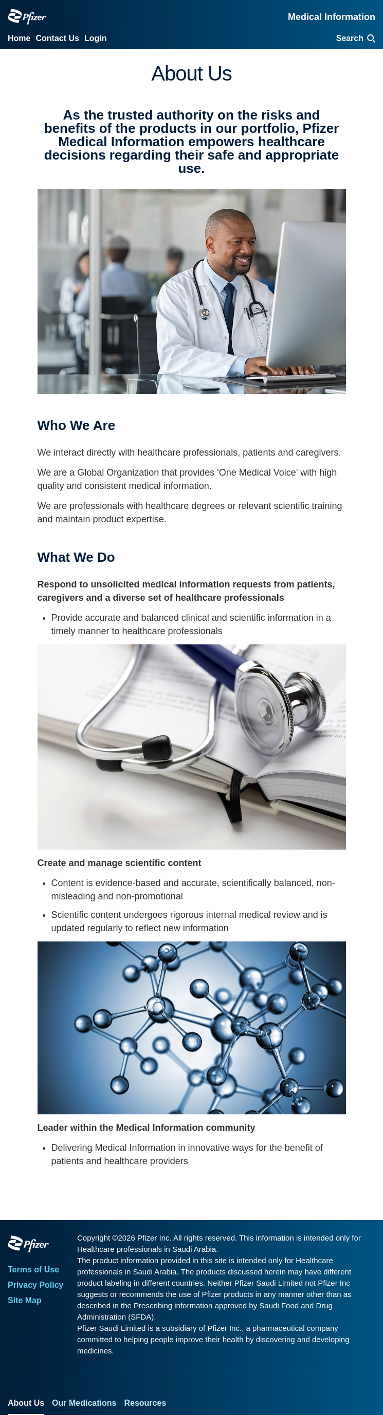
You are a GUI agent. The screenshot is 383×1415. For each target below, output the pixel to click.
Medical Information (331, 17)
